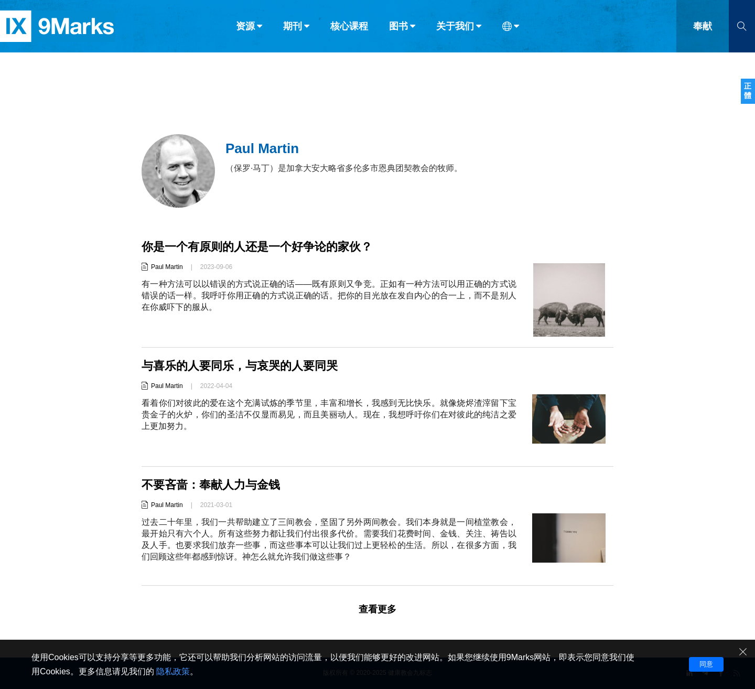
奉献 (702, 30)
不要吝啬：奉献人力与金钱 (211, 484)
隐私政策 (173, 671)
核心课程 (349, 30)
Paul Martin (167, 267)
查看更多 (377, 609)
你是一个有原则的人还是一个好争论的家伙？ (257, 246)
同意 (706, 664)
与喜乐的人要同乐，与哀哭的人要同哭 (240, 365)
